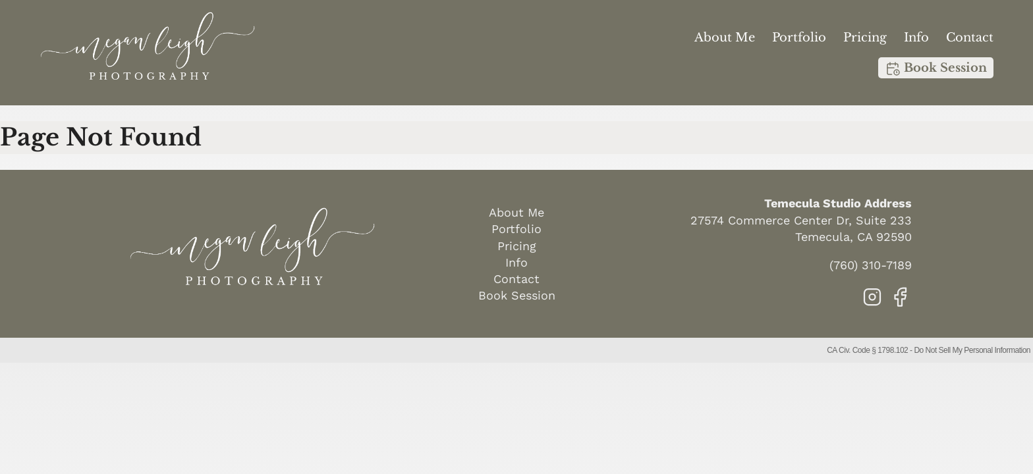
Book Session (936, 68)
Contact (969, 37)
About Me (724, 37)
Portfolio (799, 37)
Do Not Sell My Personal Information (972, 350)
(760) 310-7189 (870, 265)
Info (916, 37)
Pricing (865, 37)
